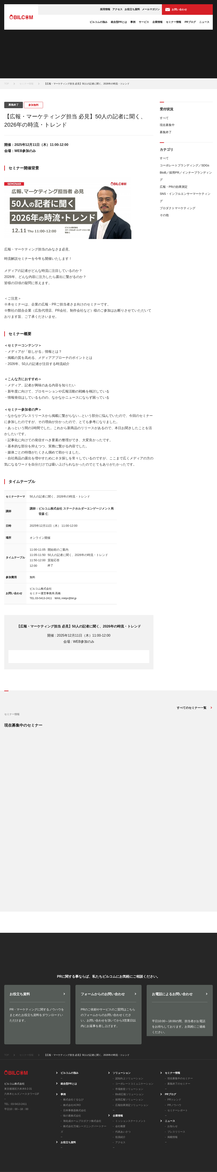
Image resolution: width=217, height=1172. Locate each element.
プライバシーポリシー (131, 1158)
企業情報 (157, 22)
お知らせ (172, 1090)
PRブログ (190, 22)
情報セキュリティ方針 (96, 1158)
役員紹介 (120, 1101)
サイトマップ (204, 1158)
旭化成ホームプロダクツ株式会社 (82, 1085)
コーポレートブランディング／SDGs (184, 165)
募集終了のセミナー (178, 1047)
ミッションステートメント (130, 1085)
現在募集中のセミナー (180, 1042)
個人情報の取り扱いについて (170, 1158)
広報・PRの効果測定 (174, 186)
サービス (144, 22)
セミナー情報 (173, 22)
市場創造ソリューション (129, 1053)
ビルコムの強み (98, 22)
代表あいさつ (123, 1096)
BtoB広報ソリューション (129, 1058)
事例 (132, 22)
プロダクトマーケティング (177, 208)
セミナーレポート (177, 1074)
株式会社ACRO (72, 1069)
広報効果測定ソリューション (131, 1069)
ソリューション (122, 1037)
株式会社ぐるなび (73, 1064)
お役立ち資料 (132, 9)
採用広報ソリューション (129, 1064)
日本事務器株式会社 (74, 1074)
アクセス (117, 9)
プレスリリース (176, 1096)
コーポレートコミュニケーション (134, 1047)
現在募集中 (167, 125)
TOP (6, 83)
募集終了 (166, 132)
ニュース (204, 22)
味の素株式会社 (72, 1079)
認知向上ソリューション (129, 1042)
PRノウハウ (174, 1069)
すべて (164, 118)
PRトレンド (174, 1064)
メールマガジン (151, 9)
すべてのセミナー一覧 (191, 707)
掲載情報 (172, 1101)
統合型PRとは (119, 22)
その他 (164, 215)
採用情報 (105, 9)
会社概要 (120, 1090)
